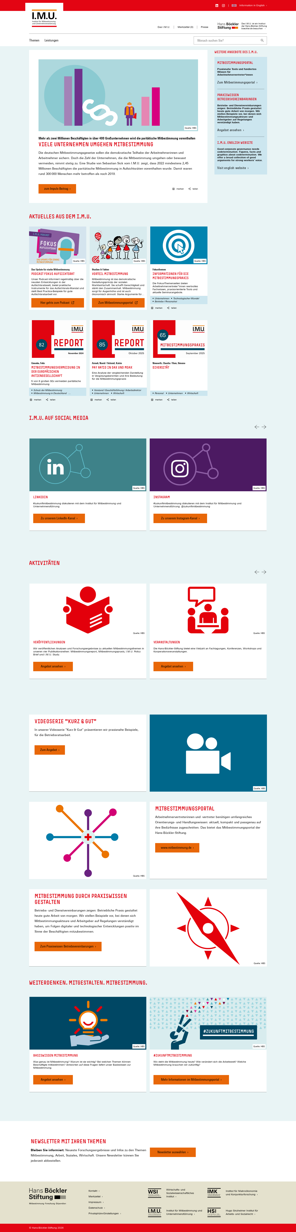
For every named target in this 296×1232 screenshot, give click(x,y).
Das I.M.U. (164, 27)
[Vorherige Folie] (257, 427)
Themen (34, 40)
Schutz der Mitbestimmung (47, 390)
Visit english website (231, 168)
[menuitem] (34, 42)
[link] (87, 484)
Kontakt (93, 1190)
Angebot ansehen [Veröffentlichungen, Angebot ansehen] (52, 666)
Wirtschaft (118, 393)
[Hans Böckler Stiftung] (48, 1203)
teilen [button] (193, 188)
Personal (159, 393)
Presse (204, 27)
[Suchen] (262, 40)
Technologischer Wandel (186, 298)
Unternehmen (162, 298)
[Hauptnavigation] (44, 40)
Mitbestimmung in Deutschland (49, 393)
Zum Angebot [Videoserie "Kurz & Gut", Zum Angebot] (48, 750)
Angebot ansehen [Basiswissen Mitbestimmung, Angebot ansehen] (52, 1079)
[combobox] (226, 40)
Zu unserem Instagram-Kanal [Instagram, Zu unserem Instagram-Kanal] (179, 518)
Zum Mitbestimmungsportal (237, 82)
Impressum (95, 1202)
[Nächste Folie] (264, 427)
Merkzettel (94, 1196)
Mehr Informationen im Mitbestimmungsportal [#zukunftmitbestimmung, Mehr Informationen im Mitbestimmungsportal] (190, 1079)
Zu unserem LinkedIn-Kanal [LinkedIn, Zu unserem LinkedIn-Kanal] (58, 518)
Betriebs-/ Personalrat (166, 301)
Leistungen (52, 40)
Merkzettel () (185, 27)
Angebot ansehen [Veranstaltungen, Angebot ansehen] (172, 666)
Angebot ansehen (229, 130)
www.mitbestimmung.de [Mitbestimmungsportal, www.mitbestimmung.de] (176, 847)
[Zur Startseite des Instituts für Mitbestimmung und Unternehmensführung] (44, 25)
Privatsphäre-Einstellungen (104, 1213)
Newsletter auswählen (171, 1152)
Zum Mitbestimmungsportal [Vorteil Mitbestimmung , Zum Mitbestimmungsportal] (121, 304)
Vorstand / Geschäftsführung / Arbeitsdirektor (117, 390)
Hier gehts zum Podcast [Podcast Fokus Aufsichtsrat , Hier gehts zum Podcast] (56, 304)
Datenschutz (96, 1207)
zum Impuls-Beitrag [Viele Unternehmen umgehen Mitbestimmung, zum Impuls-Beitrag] (56, 189)
